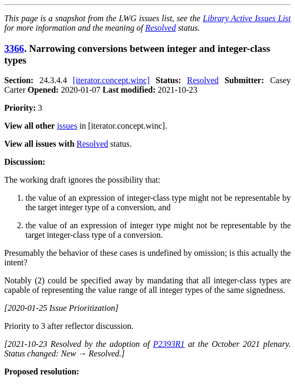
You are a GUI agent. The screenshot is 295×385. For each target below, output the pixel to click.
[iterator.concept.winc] (111, 80)
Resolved (160, 27)
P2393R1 (169, 343)
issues (67, 125)
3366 (14, 48)
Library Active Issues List (247, 18)
